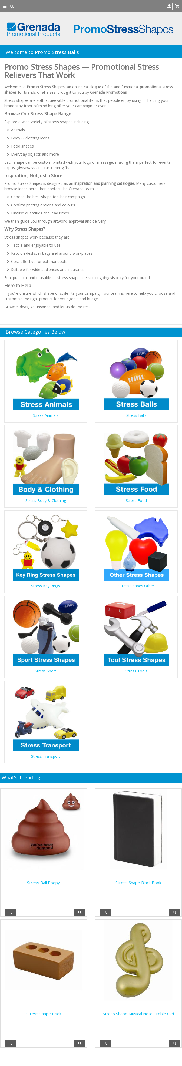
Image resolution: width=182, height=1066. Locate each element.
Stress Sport (45, 670)
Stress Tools (136, 670)
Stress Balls (136, 415)
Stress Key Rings (45, 585)
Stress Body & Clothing (45, 500)
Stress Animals (45, 415)
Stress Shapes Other (136, 585)
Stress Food (136, 500)
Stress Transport (45, 756)
